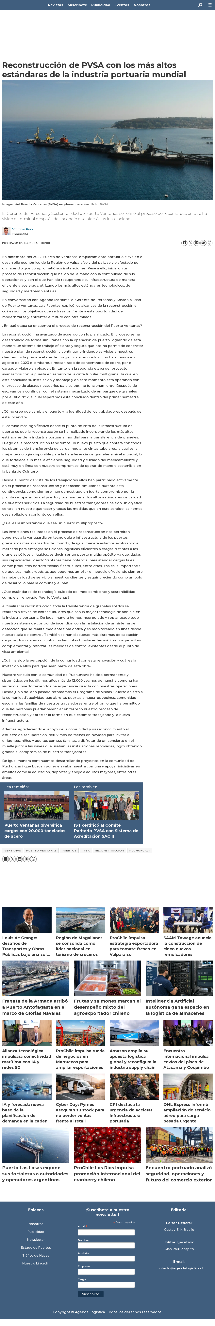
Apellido (83, 1253)
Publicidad (100, 5)
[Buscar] (200, 5)
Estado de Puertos (36, 1247)
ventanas (12, 850)
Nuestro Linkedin (36, 1263)
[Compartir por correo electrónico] (203, 243)
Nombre (83, 1240)
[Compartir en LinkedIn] (197, 243)
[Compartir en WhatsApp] (209, 243)
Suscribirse (90, 1294)
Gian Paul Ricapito (179, 1249)
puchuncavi (139, 850)
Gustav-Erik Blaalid (179, 1230)
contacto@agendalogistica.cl (179, 1268)
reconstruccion (109, 850)
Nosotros (142, 5)
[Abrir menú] (210, 5)
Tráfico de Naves (35, 1255)
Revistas (55, 5)
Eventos (122, 5)
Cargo (82, 1279)
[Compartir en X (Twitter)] (190, 243)
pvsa (86, 850)
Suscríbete (77, 5)
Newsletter (36, 1240)
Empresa (84, 1266)
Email (82, 1226)
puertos (69, 850)
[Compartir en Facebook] (184, 243)
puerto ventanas (41, 850)
